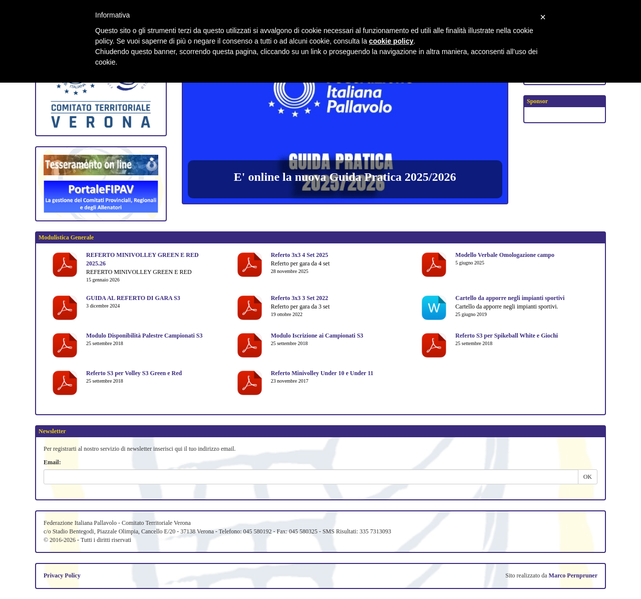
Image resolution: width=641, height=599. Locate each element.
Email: (52, 462)
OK (587, 476)
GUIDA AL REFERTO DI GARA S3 (133, 298)
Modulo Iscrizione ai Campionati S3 (317, 335)
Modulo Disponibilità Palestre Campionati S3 (144, 335)
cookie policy (391, 41)
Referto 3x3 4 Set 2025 (300, 254)
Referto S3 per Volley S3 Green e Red (134, 373)
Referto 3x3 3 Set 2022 (300, 298)
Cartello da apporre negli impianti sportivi (509, 298)
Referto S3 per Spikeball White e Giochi (506, 335)
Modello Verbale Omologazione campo (504, 254)
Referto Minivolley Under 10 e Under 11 (322, 373)
